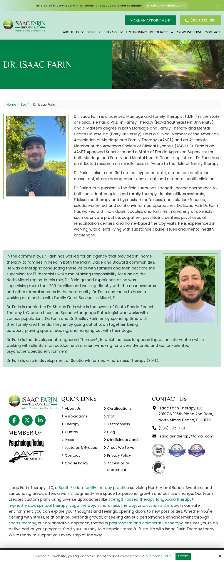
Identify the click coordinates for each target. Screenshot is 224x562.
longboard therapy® (175, 505)
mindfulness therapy (116, 511)
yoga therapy (82, 511)
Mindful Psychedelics (166, 5)
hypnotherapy (22, 511)
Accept (183, 556)
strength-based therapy (131, 505)
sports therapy (22, 529)
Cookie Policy (160, 556)
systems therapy (162, 511)
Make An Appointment (150, 20)
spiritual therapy (52, 511)
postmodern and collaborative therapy (146, 529)
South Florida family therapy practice (94, 493)
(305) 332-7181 (200, 20)
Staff (25, 104)
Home (11, 104)
